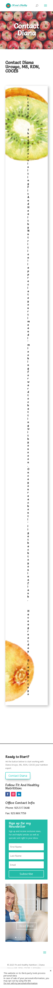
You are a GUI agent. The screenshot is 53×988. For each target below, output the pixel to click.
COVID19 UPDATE (26, 903)
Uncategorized (20, 911)
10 (37, 937)
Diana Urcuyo (21, 908)
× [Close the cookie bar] (51, 970)
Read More (26, 929)
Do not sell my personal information (20, 983)
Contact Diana (17, 776)
